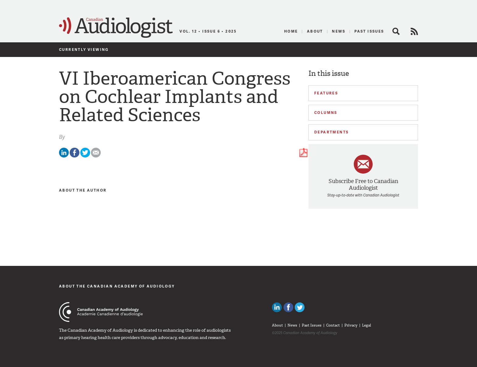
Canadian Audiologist (116, 27)
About (315, 31)
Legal (366, 325)
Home (291, 31)
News (339, 31)
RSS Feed (414, 31)
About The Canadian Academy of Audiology (117, 286)
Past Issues (369, 31)
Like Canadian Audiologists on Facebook (288, 307)
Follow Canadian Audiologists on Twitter (300, 307)
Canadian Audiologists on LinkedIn (277, 307)
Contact (333, 325)
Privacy (350, 325)
